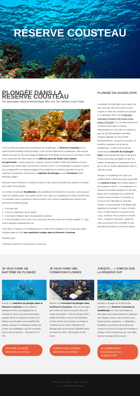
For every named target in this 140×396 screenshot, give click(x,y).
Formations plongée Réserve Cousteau (66, 350)
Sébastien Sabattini (74, 386)
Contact (85, 382)
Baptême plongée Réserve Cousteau (17, 350)
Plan (76, 382)
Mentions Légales (62, 382)
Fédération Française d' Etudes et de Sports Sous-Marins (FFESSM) (115, 118)
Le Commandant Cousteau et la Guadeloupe (111, 352)
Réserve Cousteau (70, 33)
